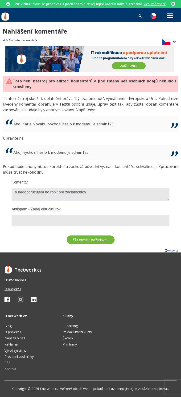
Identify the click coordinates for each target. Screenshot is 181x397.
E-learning (70, 326)
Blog (8, 326)
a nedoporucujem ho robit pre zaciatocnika (90, 194)
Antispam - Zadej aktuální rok (36, 209)
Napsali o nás (14, 338)
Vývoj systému (15, 350)
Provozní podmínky (19, 356)
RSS (7, 362)
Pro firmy (70, 344)
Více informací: (155, 4)
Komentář (20, 182)
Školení (68, 338)
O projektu (12, 289)
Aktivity (171, 250)
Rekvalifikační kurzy (77, 332)
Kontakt (10, 369)
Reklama (11, 344)
